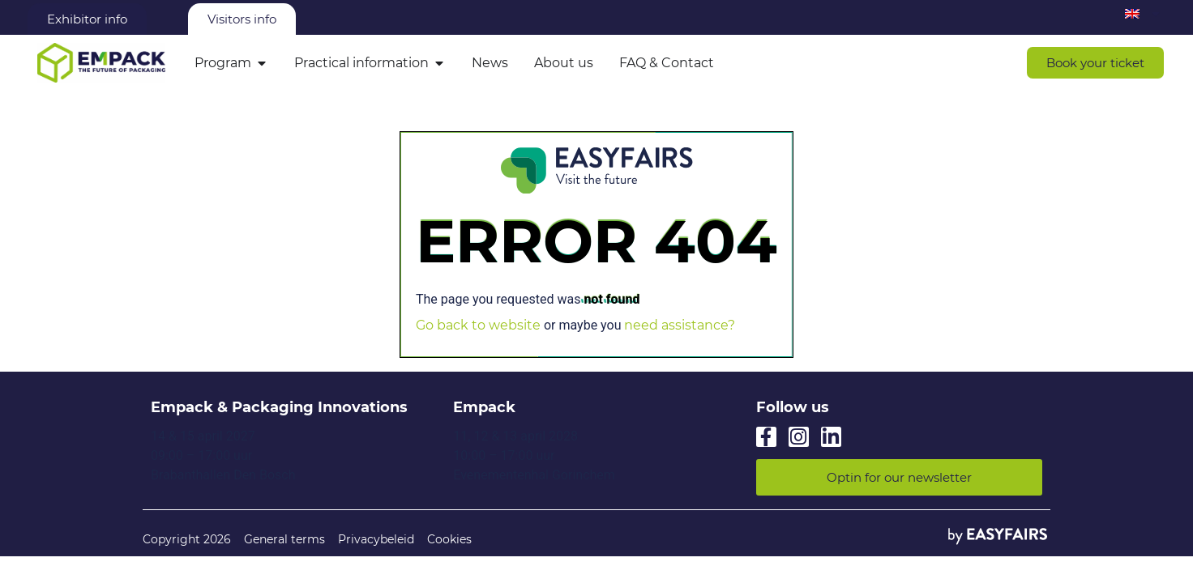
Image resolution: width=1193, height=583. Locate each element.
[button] (1095, 63)
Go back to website (478, 325)
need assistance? (679, 325)
